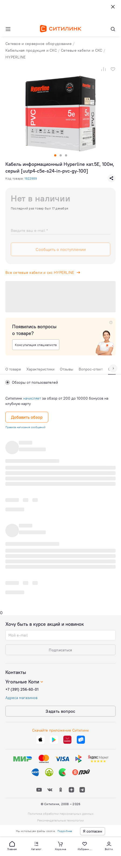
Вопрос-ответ (91, 369)
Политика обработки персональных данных (61, 814)
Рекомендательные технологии (60, 820)
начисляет (32, 398)
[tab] (13, 370)
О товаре (13, 369)
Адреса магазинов (21, 697)
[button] (12, 845)
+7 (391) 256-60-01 (22, 689)
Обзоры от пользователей (31, 382)
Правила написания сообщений (25, 427)
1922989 (31, 178)
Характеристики (40, 369)
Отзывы (66, 369)
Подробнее (64, 831)
